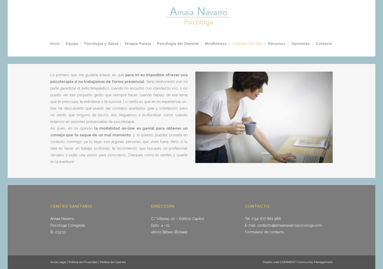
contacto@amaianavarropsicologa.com (289, 225)
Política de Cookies (112, 262)
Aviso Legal (58, 262)
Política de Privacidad (83, 262)
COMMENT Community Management (306, 262)
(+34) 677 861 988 (266, 219)
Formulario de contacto (264, 232)
